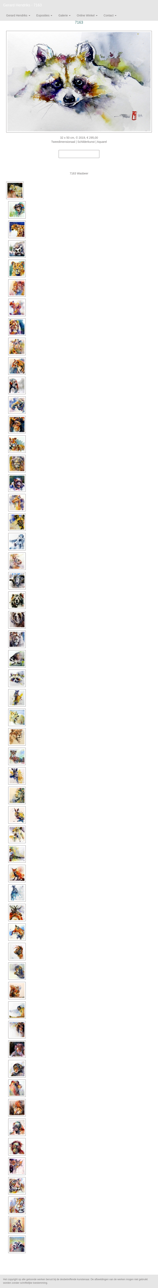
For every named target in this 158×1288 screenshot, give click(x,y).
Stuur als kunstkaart (79, 160)
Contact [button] (110, 15)
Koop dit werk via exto (79, 153)
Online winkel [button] (87, 15)
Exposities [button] (44, 15)
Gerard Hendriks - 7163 (22, 5)
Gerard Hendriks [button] (18, 15)
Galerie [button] (64, 15)
